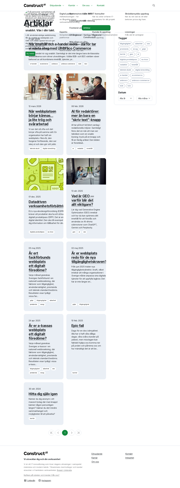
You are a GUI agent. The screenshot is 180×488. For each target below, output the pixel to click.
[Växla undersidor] (63, 5)
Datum (122, 92)
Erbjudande (97, 454)
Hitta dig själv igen (43, 394)
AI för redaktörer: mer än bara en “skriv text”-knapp (86, 115)
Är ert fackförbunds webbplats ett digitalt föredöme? (39, 261)
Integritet (129, 458)
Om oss (35, 14)
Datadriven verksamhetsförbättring (48, 204)
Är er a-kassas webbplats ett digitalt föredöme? (40, 332)
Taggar (122, 38)
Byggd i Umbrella (64, 470)
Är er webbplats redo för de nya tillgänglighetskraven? (88, 257)
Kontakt (129, 454)
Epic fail (77, 326)
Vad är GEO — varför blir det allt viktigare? (82, 200)
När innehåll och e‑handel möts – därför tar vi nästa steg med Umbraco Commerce (62, 46)
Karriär (95, 458)
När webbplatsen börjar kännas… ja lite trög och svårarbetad (42, 117)
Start (26, 14)
